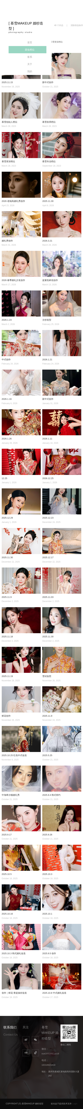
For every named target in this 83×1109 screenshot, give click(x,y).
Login (74, 1103)
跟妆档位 (30, 49)
